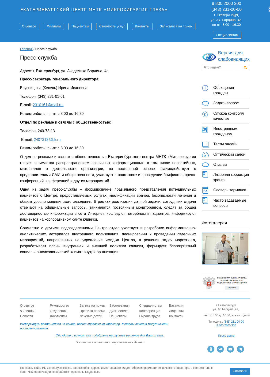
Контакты (142, 26)
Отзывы (214, 164)
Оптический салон (223, 154)
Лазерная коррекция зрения (225, 176)
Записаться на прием (176, 26)
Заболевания (120, 305)
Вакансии (176, 305)
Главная (26, 49)
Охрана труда (149, 316)
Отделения (58, 311)
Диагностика (119, 311)
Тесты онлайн (220, 144)
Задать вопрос (220, 103)
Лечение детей (91, 316)
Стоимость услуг (112, 26)
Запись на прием (93, 305)
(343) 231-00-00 (234, 321)
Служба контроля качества (223, 115)
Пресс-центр (226, 335)
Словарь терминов (224, 190)
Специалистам (227, 35)
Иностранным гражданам (220, 130)
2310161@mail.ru (48, 105)
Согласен (240, 371)
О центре (29, 26)
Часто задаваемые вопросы (224, 202)
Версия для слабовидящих (234, 56)
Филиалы (54, 26)
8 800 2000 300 (226, 325)
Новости (26, 316)
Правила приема (92, 311)
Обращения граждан (218, 89)
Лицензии (176, 311)
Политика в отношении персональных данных (110, 342)
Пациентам (80, 26)
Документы (58, 316)
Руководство (59, 305)
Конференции (149, 311)
